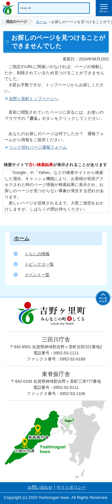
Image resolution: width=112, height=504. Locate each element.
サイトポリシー (71, 487)
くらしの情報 (37, 253)
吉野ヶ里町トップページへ (34, 98)
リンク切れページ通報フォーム (38, 147)
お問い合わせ (40, 487)
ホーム (41, 22)
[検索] (50, 8)
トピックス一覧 (39, 264)
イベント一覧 (37, 274)
